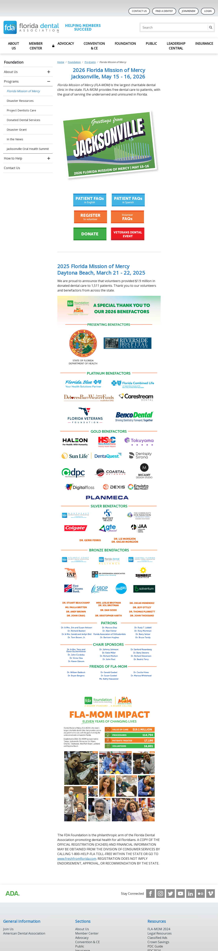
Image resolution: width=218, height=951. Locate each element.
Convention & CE (94, 45)
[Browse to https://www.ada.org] (12, 893)
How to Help (13, 158)
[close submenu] (49, 81)
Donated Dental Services (23, 120)
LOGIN (208, 11)
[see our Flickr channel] (200, 893)
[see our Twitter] (170, 893)
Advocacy (66, 43)
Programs (11, 81)
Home (60, 62)
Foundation (125, 43)
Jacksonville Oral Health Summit (28, 149)
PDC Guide (155, 946)
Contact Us (139, 11)
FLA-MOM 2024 (158, 929)
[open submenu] (49, 71)
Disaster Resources (20, 101)
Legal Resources (159, 933)
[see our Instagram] (160, 893)
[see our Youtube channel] (180, 893)
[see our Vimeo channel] (210, 893)
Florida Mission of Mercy (23, 91)
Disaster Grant (17, 129)
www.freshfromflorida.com (76, 858)
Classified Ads (157, 938)
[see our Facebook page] (150, 893)
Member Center (35, 45)
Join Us (8, 929)
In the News (15, 139)
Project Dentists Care (21, 110)
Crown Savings (158, 942)
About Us (13, 45)
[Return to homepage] (54, 27)
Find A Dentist (164, 11)
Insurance (204, 43)
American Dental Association (24, 933)
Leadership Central (176, 45)
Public (151, 43)
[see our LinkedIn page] (190, 893)
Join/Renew (188, 11)
